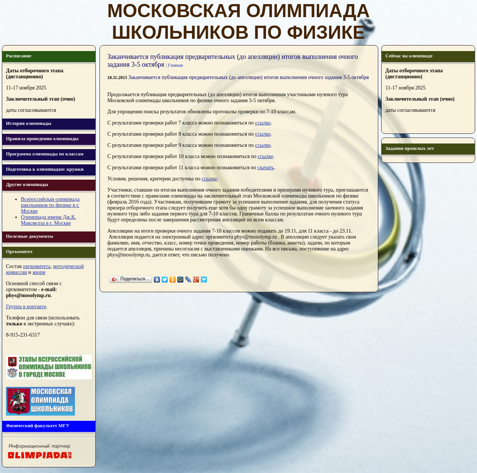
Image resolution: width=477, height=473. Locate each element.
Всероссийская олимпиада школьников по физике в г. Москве (50, 205)
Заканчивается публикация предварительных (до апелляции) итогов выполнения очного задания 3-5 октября (248, 77)
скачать (266, 167)
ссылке (263, 123)
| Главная (174, 65)
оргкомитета (37, 266)
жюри (38, 272)
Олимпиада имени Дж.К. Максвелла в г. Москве (48, 220)
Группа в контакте (26, 306)
